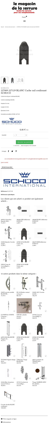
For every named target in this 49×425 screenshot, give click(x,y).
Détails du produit (7, 167)
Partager (8, 151)
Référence (4, 191)
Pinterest (16, 151)
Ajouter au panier (24, 142)
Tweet (12, 151)
